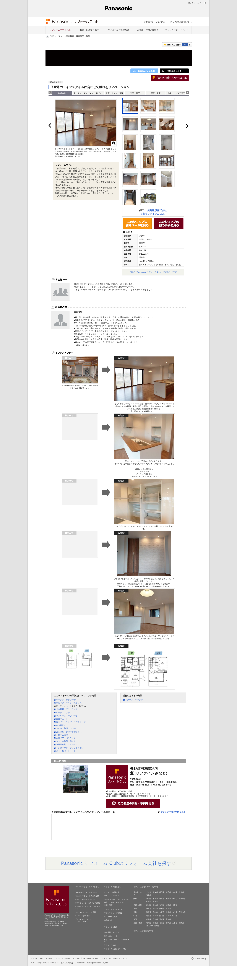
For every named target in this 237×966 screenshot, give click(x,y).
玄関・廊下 (135, 93)
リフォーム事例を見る (60, 30)
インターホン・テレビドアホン (70, 748)
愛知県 (161, 908)
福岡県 (148, 923)
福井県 (168, 905)
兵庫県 (168, 912)
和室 (122, 902)
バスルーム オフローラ (67, 716)
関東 (135, 898)
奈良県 (174, 912)
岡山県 (161, 916)
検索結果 (80, 36)
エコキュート (62, 719)
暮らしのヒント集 (110, 936)
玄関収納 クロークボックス (69, 732)
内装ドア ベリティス (66, 738)
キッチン (107, 899)
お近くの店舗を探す (89, 30)
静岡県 (155, 908)
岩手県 (168, 892)
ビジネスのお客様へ (181, 22)
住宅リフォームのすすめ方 (85, 899)
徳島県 (148, 919)
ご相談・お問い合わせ (147, 30)
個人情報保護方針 (90, 958)
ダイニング (116, 899)
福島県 (148, 895)
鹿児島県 (149, 926)
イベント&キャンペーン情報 (85, 912)
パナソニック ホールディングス (114, 958)
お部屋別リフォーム (111, 932)
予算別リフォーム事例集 (113, 913)
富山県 (155, 905)
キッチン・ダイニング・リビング (88, 93)
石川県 (161, 905)
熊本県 (168, 923)
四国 (135, 919)
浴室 (105, 902)
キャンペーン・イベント (176, 30)
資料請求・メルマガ (154, 22)
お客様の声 (108, 920)
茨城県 (148, 898)
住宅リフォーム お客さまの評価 (87, 903)
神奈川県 (182, 898)
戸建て (106, 895)
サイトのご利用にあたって (41, 958)
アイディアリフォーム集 (113, 909)
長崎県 (161, 923)
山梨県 (148, 901)
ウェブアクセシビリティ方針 (68, 958)
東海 (135, 908)
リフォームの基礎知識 (118, 30)
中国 (135, 916)
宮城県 (174, 892)
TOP (52, 36)
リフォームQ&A (110, 945)
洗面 (117, 902)
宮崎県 (181, 923)
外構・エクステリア (176, 93)
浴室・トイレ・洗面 (114, 93)
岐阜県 (148, 908)
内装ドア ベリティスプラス (69, 703)
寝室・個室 (156, 93)
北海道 (148, 892)
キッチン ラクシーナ (66, 700)
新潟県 (148, 905)
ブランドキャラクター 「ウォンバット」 (83, 920)
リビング (125, 899)
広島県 (168, 916)
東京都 (174, 898)
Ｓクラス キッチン (134, 700)
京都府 (155, 912)
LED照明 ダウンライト (67, 709)
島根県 (155, 916)
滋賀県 (148, 912)
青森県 (155, 892)
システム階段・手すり (66, 741)
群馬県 (155, 898)
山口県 (174, 916)
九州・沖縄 (137, 923)
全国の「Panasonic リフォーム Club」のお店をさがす (153, 272)
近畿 (135, 912)
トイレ (111, 902)
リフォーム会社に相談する (143, 931)
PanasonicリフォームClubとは (86, 892)
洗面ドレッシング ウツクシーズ (71, 722)
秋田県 (161, 892)
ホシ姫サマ (61, 725)
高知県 (168, 919)
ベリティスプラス (64, 712)
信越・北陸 (137, 905)
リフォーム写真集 (110, 916)
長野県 (174, 905)
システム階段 (62, 735)
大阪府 (161, 912)
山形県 (181, 892)
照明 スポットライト (66, 751)
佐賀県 (155, 923)
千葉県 (168, 898)
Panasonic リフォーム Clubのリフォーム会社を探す (116, 863)
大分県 (174, 923)
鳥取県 (148, 916)
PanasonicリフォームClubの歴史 (87, 896)
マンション (115, 895)
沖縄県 (156, 926)
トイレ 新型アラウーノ (67, 728)
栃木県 (155, 901)
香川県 (155, 919)
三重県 (168, 908)
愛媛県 (161, 919)
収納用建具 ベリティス (67, 744)
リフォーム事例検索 (65, 36)
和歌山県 (182, 912)
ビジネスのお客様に (82, 916)
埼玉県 (161, 898)
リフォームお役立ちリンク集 (115, 949)
